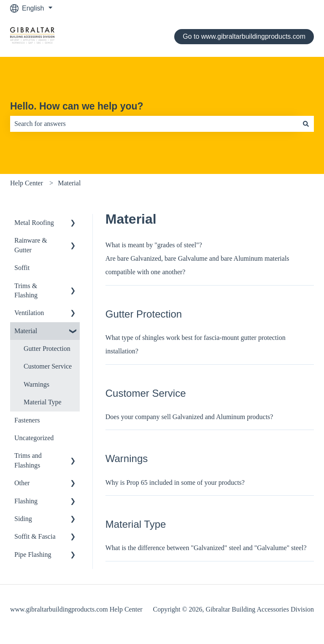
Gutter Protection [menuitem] (47, 348)
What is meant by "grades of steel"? (153, 245)
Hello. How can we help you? (76, 106)
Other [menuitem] (22, 482)
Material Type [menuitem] (43, 402)
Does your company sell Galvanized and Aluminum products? (189, 416)
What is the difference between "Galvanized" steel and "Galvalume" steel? (206, 547)
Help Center (26, 183)
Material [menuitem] (25, 330)
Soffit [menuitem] (22, 267)
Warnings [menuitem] (36, 384)
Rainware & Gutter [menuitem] (30, 245)
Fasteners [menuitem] (27, 420)
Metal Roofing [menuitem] (34, 222)
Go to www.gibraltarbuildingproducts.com (244, 36)
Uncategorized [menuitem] (34, 437)
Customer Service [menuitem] (48, 366)
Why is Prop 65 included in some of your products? (175, 482)
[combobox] (154, 124)
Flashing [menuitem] (26, 501)
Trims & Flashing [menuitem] (26, 290)
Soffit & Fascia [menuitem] (34, 536)
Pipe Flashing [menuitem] (32, 554)
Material (69, 183)
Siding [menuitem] (23, 518)
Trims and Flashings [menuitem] (28, 460)
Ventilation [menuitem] (29, 312)
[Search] (306, 124)
